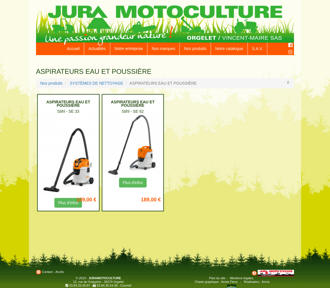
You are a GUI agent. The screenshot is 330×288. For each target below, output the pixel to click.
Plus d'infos (133, 182)
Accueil (73, 48)
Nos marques (163, 48)
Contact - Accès (53, 272)
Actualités (97, 48)
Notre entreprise (129, 48)
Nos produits (195, 48)
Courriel (125, 285)
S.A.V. (257, 48)
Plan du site (217, 278)
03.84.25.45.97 (79, 285)
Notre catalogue (229, 48)
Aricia (266, 281)
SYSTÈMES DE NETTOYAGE (96, 83)
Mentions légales (241, 278)
